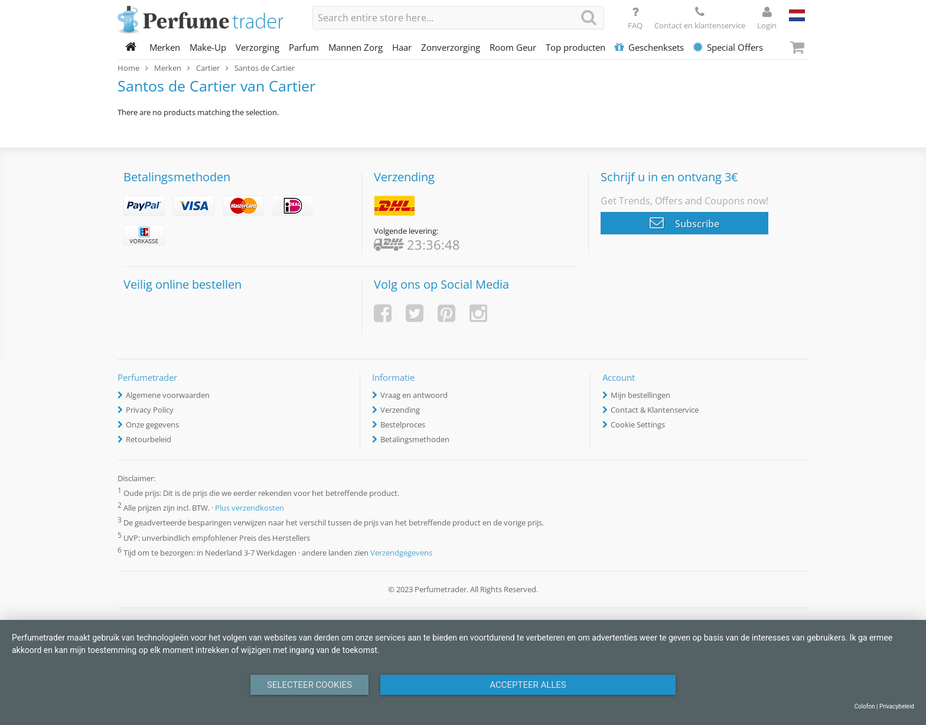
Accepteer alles (528, 685)
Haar (402, 47)
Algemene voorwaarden (168, 395)
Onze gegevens (152, 424)
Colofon (864, 706)
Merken (164, 47)
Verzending (400, 409)
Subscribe (684, 222)
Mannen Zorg (355, 47)
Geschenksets (649, 47)
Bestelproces (402, 424)
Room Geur (513, 47)
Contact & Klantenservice (655, 409)
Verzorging (257, 47)
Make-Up (208, 47)
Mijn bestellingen (640, 395)
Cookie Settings (638, 424)
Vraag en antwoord (414, 395)
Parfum (304, 47)
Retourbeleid (148, 439)
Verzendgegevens (401, 552)
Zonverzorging (450, 47)
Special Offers (728, 47)
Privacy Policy (150, 409)
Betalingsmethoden (414, 439)
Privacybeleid (896, 706)
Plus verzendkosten (249, 508)
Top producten (575, 47)
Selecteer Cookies (309, 685)
